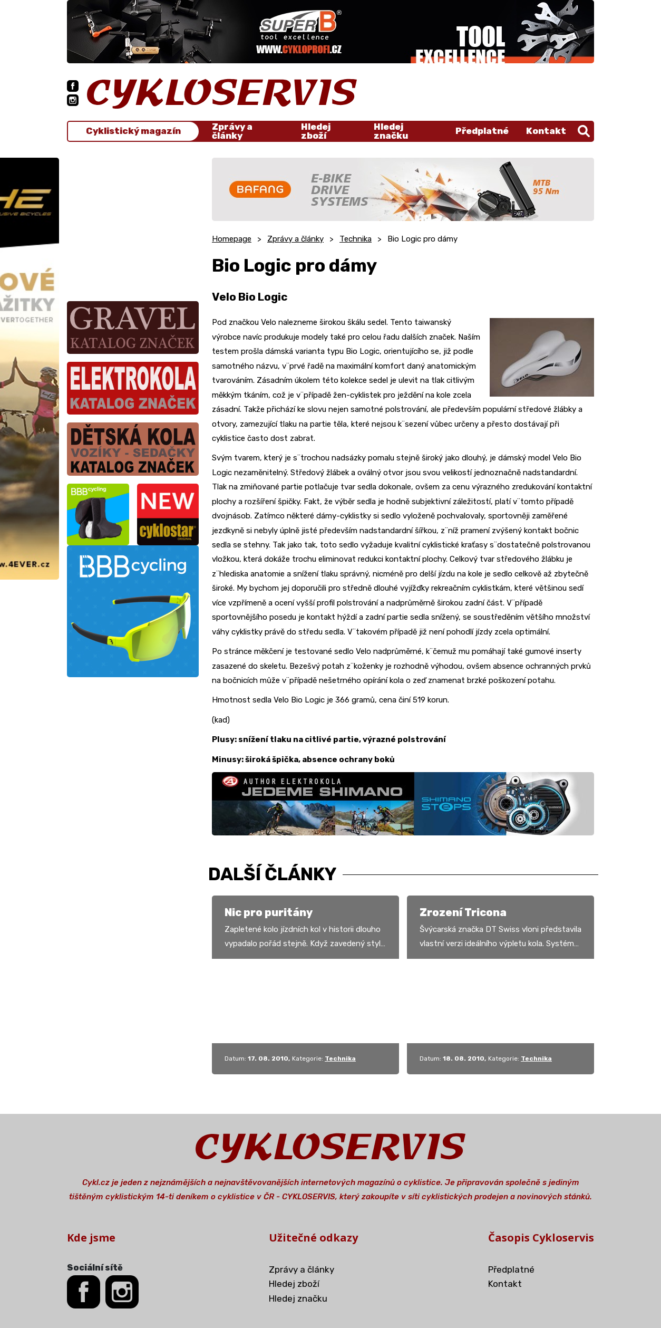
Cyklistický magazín (133, 131)
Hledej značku (391, 131)
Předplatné (482, 131)
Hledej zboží (315, 131)
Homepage (231, 239)
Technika (355, 239)
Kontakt (546, 131)
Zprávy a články (232, 131)
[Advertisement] (133, 224)
